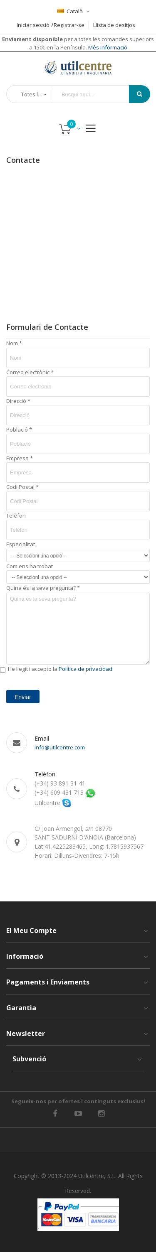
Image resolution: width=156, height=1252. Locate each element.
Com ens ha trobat (29, 566)
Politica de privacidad (85, 669)
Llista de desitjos (114, 25)
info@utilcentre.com (60, 747)
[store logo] (78, 67)
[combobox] (97, 94)
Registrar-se (69, 25)
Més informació (107, 47)
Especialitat (20, 544)
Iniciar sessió (33, 25)
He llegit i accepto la (60, 669)
